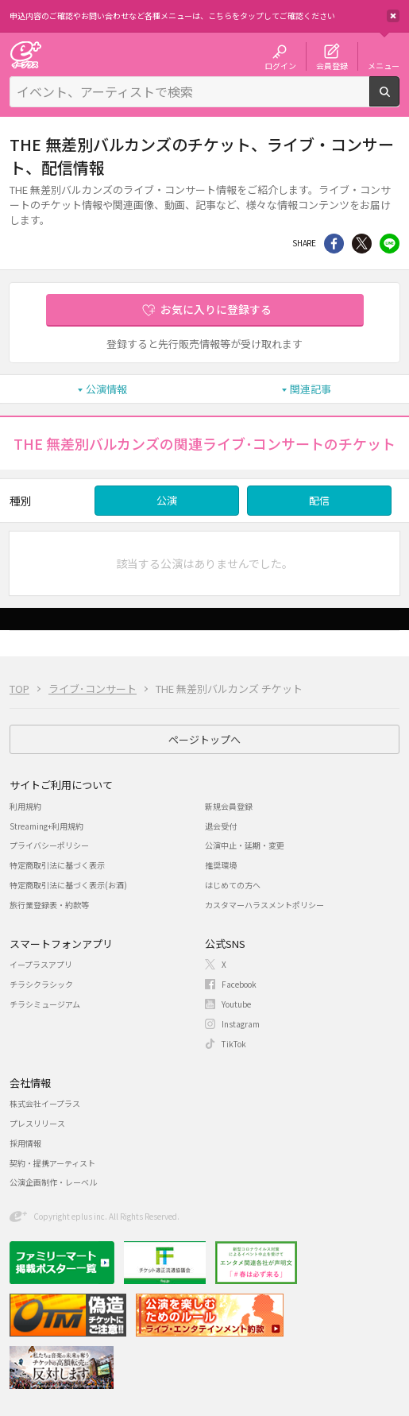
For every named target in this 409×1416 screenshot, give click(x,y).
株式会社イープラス (45, 1103)
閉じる (393, 16)
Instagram (241, 1024)
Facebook (239, 984)
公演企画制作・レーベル (53, 1182)
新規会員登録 (229, 806)
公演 (166, 500)
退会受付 (221, 826)
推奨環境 (221, 865)
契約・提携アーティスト (52, 1163)
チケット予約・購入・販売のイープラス (25, 54)
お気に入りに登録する (216, 309)
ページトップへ (204, 739)
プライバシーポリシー (49, 845)
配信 (319, 500)
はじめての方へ (232, 885)
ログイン (280, 65)
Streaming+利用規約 (46, 826)
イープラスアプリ (41, 964)
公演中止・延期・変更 (244, 845)
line (389, 243)
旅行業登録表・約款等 (49, 905)
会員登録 (332, 65)
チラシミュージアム (45, 1004)
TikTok (234, 1044)
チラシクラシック (41, 984)
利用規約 (25, 806)
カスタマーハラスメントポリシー (264, 905)
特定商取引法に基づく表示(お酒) (68, 885)
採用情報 (25, 1143)
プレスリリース (37, 1123)
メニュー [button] (383, 65)
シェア (334, 243)
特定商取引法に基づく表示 (57, 865)
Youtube (236, 1004)
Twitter (362, 243)
